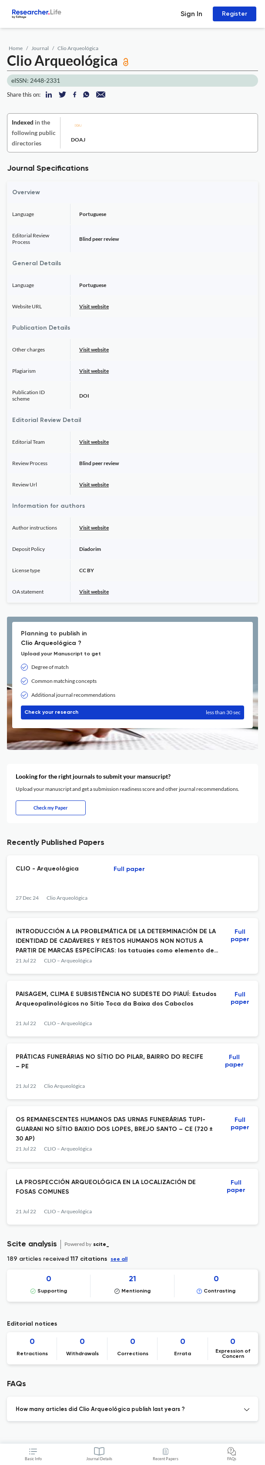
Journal (40, 48)
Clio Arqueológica (77, 48)
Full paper (129, 869)
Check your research (132, 712)
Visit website (94, 306)
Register (234, 13)
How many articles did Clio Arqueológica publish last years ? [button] (100, 1409)
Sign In (191, 14)
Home (16, 48)
